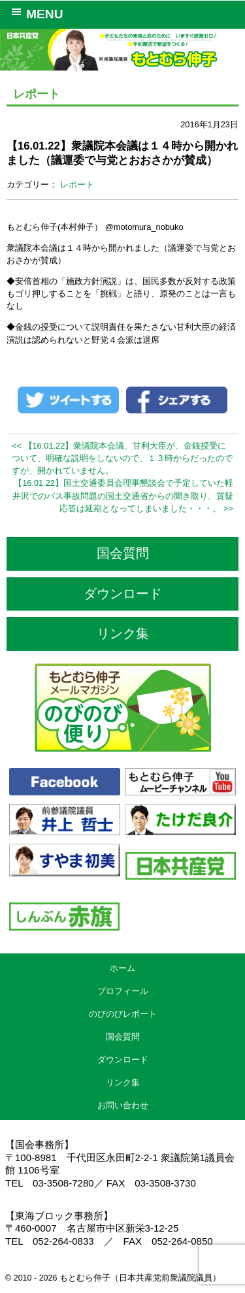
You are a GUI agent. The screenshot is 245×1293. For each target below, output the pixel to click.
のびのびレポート (123, 1014)
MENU (35, 13)
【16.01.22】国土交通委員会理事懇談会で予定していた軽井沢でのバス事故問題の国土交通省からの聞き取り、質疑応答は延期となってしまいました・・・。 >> (122, 495)
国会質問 (123, 553)
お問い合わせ (122, 1105)
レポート (77, 184)
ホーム (122, 968)
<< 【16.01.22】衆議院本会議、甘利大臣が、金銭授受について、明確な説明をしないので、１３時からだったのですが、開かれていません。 (122, 458)
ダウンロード (123, 593)
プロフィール (122, 991)
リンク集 (123, 633)
